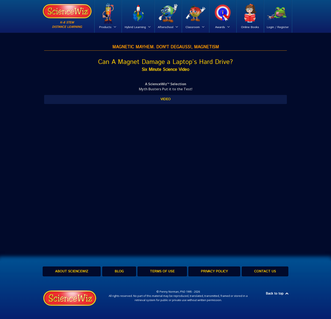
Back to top (277, 293)
